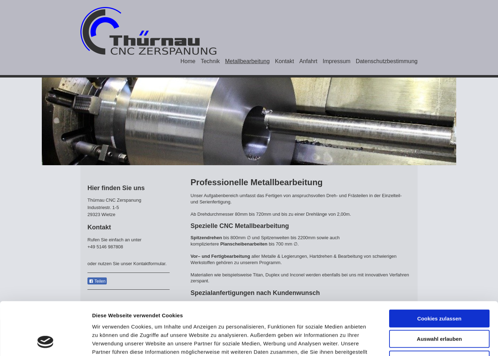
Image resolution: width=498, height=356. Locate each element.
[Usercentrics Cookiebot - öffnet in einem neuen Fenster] (45, 342)
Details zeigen (373, 342)
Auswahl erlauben (439, 291)
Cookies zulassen (439, 270)
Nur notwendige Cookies (439, 311)
